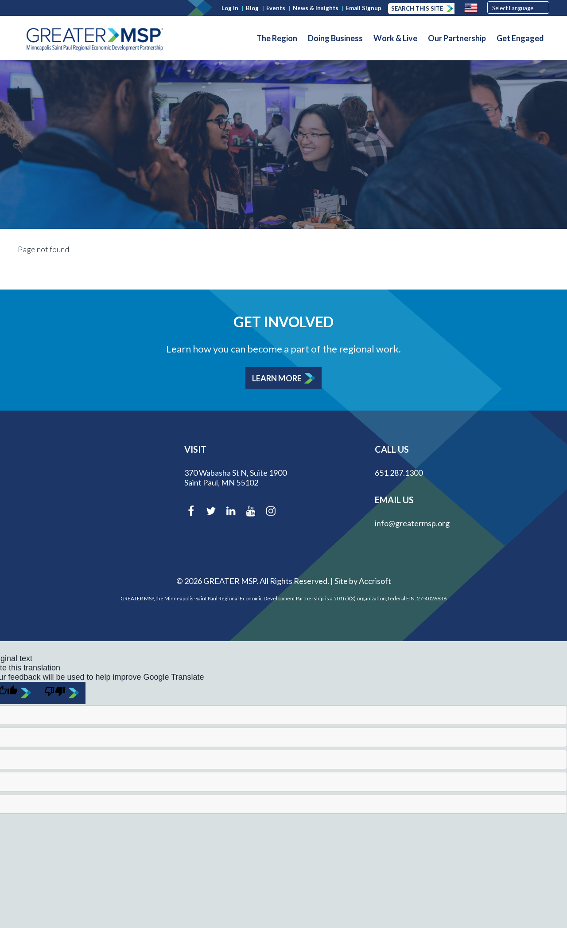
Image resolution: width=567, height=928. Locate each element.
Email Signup (363, 8)
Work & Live (395, 38)
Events (275, 8)
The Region (276, 38)
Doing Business (335, 38)
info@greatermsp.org (412, 523)
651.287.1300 (399, 473)
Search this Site (417, 8)
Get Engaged (520, 38)
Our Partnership (457, 38)
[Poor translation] (61, 693)
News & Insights (315, 8)
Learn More (277, 378)
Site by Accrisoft (362, 581)
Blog (252, 8)
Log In (229, 8)
